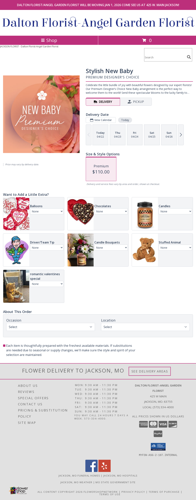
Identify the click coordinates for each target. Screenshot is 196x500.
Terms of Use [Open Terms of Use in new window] (110, 494)
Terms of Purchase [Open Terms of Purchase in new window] (164, 491)
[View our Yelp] (104, 471)
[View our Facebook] (91, 471)
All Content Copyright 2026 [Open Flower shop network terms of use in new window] (60, 491)
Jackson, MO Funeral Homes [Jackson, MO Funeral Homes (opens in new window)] (79, 475)
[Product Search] (164, 57)
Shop (49, 40)
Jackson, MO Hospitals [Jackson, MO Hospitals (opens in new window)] (120, 475)
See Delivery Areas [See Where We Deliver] (149, 371)
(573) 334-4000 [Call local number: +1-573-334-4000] (163, 407)
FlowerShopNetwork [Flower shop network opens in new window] (101, 491)
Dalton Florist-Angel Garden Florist (98, 23)
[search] (189, 57)
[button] (158, 447)
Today (125, 120)
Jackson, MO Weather (76, 482)
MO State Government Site (116, 482)
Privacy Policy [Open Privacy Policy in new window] (133, 491)
